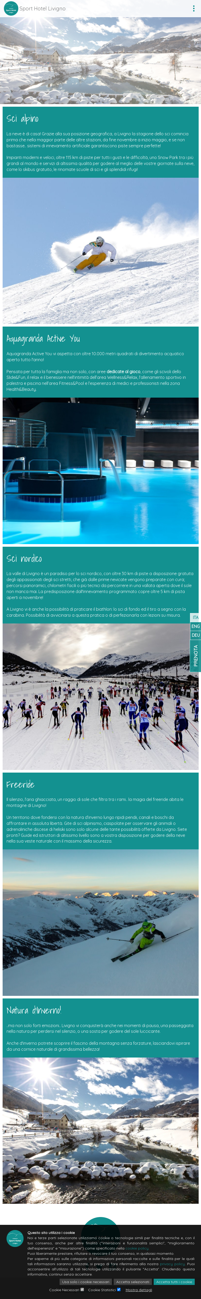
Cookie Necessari (64, 1290)
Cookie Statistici (102, 1290)
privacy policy (172, 1264)
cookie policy (136, 1248)
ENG (196, 626)
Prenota (196, 656)
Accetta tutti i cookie (174, 1281)
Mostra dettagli (139, 1290)
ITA (195, 617)
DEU (196, 635)
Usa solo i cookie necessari (85, 1281)
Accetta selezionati (132, 1281)
